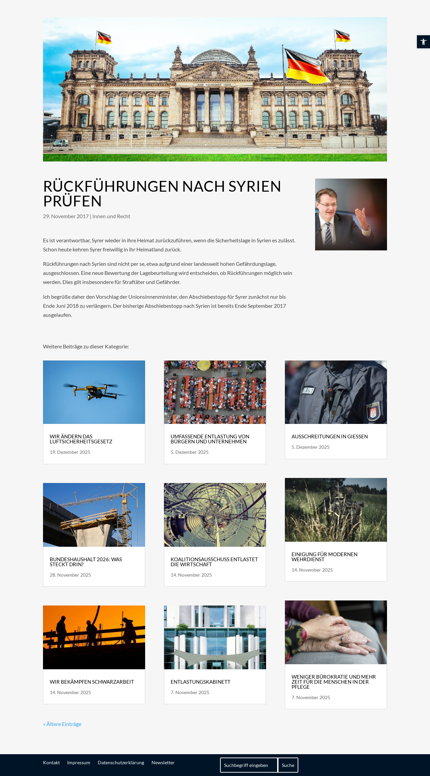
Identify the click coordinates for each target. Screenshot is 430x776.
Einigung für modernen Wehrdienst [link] (324, 556)
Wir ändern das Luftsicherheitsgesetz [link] (81, 438)
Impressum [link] (78, 762)
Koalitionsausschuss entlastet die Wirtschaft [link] (214, 561)
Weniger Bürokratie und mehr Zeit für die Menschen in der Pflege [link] (334, 682)
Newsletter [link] (163, 762)
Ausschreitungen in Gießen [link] (330, 436)
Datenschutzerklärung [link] (121, 762)
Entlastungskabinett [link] (200, 682)
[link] (423, 41)
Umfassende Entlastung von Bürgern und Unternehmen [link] (210, 438)
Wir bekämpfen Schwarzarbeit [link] (92, 682)
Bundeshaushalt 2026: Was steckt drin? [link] (86, 561)
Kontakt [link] (51, 762)
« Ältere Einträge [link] (62, 724)
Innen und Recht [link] (111, 216)
